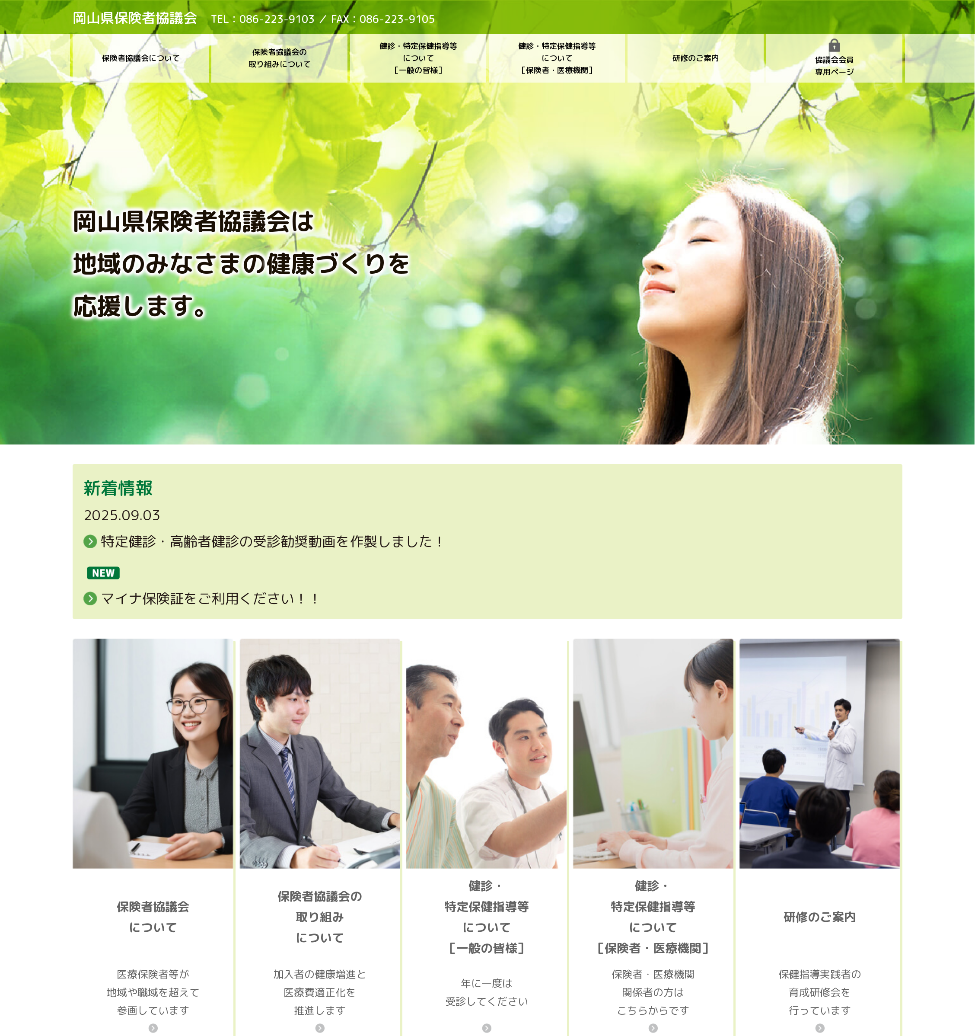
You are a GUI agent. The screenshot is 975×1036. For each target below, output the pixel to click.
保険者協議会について (141, 58)
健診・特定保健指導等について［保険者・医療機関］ (557, 58)
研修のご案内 (695, 58)
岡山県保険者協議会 (135, 17)
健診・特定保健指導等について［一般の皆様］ (418, 58)
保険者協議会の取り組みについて (280, 58)
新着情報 (118, 488)
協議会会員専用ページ (834, 57)
